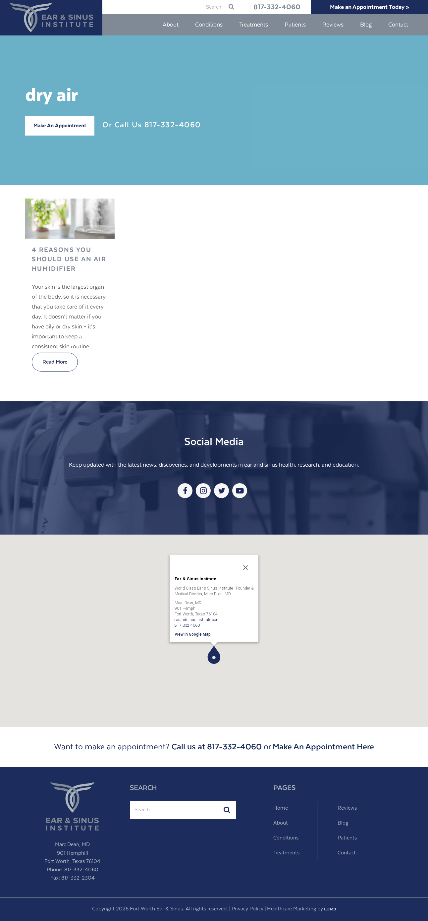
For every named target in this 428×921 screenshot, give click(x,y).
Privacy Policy (247, 909)
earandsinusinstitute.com (197, 619)
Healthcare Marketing (291, 909)
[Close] (245, 568)
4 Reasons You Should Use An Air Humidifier (69, 260)
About (280, 823)
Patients (347, 838)
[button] (213, 655)
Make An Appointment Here (323, 747)
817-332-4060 (271, 7)
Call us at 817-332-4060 (217, 747)
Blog (343, 823)
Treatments (286, 853)
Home (280, 808)
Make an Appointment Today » (368, 7)
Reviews (347, 808)
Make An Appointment (59, 126)
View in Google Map (193, 634)
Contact (347, 853)
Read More (54, 362)
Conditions (285, 838)
